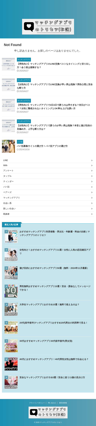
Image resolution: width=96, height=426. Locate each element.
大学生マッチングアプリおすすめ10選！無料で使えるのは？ (51, 304)
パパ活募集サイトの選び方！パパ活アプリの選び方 (44, 146)
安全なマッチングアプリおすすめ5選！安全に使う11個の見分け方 (54, 377)
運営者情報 (63, 403)
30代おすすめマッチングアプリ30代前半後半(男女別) (47, 341)
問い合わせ (52, 403)
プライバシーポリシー (37, 403)
